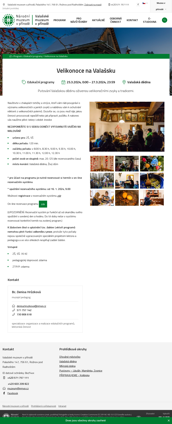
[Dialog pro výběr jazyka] (145, 3)
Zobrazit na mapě (92, 4)
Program (18, 56)
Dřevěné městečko (69, 357)
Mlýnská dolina (67, 366)
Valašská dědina (139, 82)
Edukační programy (33, 56)
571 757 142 (21, 310)
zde (43, 204)
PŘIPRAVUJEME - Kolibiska (74, 375)
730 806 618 (21, 314)
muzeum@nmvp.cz (15, 388)
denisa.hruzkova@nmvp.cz (29, 306)
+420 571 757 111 (120, 4)
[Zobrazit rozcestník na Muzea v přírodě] (161, 6)
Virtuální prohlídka (11, 8)
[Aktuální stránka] (55, 56)
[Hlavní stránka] (10, 56)
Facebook (10, 393)
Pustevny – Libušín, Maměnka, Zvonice (80, 371)
